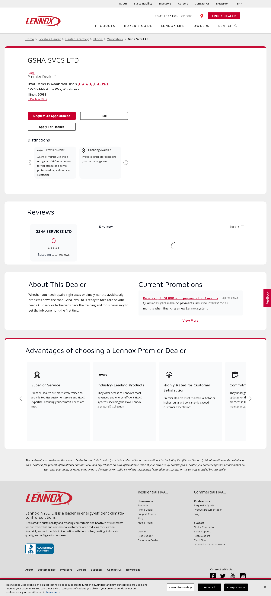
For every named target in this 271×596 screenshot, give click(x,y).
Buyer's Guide (139, 25)
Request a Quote (204, 505)
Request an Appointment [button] (51, 116)
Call (104, 116)
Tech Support (202, 535)
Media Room (145, 522)
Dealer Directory (77, 39)
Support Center (147, 513)
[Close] (265, 587)
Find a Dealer (224, 15)
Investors (165, 3)
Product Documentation (208, 509)
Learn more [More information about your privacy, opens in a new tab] (53, 592)
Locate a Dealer (50, 39)
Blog (140, 518)
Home (29, 39)
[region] (135, 587)
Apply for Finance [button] (52, 126)
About (123, 3)
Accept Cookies (236, 587)
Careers (183, 3)
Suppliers (97, 569)
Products (106, 25)
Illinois (98, 39)
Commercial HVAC (210, 492)
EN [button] (238, 3)
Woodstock (115, 39)
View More (191, 321)
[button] (267, 298)
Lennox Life (174, 25)
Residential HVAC (153, 492)
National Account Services (209, 544)
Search (232, 25)
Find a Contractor (204, 527)
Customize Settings (180, 587)
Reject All (209, 587)
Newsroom (223, 3)
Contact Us (202, 3)
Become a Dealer (148, 540)
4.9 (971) (103, 84)
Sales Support (202, 531)
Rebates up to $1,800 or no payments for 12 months (180, 298)
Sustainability (143, 3)
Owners (202, 25)
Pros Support (145, 535)
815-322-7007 (37, 99)
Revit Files (200, 540)
